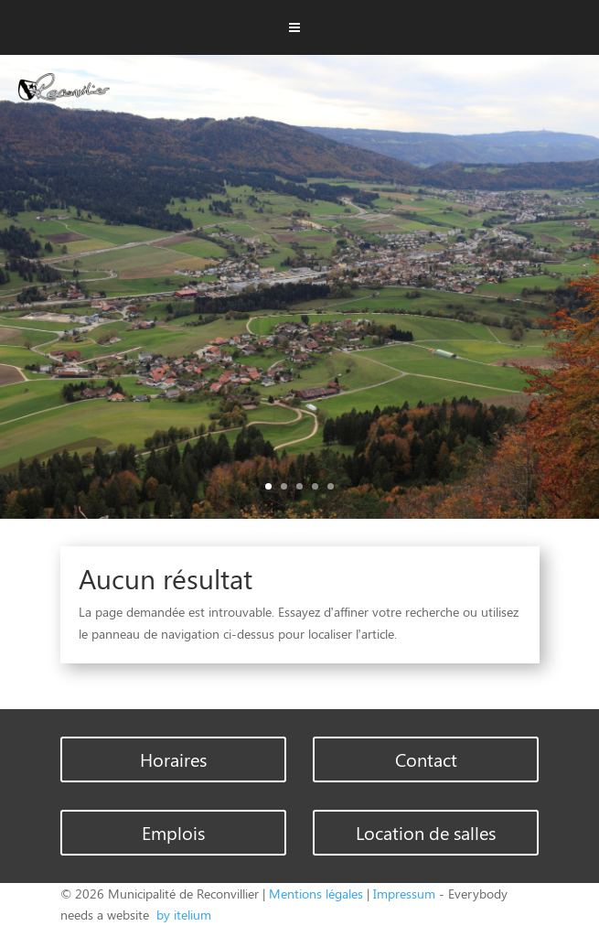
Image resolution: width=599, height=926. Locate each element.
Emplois (173, 832)
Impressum (404, 893)
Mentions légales (316, 893)
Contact (426, 759)
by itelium (182, 914)
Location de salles (426, 832)
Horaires (173, 759)
